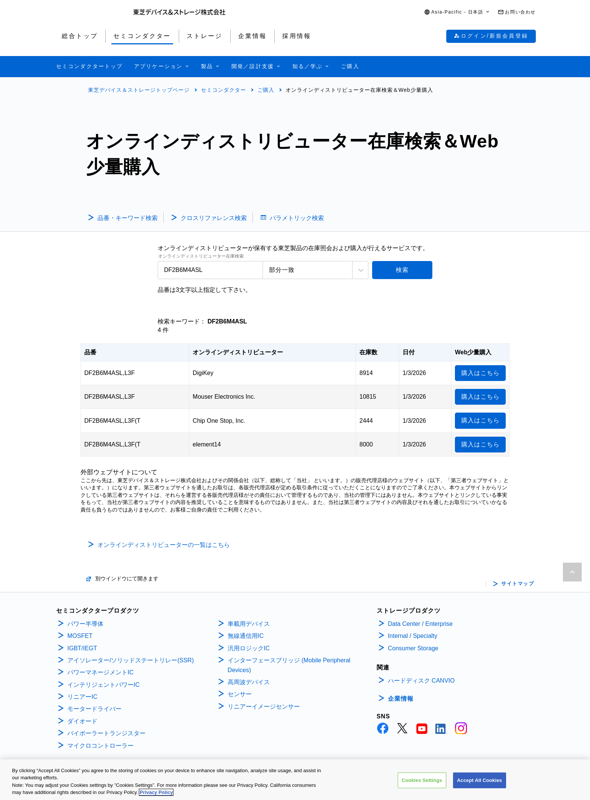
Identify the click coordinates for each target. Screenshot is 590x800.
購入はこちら (480, 373)
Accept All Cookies (479, 781)
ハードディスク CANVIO (421, 680)
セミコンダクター (223, 90)
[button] (457, 12)
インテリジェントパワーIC (103, 685)
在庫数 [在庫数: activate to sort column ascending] (368, 352)
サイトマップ (517, 583)
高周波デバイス (249, 682)
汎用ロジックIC (249, 648)
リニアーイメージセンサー (264, 706)
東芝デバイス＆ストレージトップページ (139, 90)
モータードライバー (94, 709)
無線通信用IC (246, 636)
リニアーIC (82, 697)
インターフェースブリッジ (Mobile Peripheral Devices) (289, 665)
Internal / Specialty (413, 636)
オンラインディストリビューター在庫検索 (201, 256)
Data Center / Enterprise (420, 624)
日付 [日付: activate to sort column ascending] (409, 352)
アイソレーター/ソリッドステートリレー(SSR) (130, 660)
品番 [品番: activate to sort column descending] (90, 352)
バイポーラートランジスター (106, 733)
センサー (240, 694)
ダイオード (82, 721)
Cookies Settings (422, 781)
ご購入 (265, 90)
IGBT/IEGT (82, 648)
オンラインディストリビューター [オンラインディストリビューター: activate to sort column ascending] (238, 352)
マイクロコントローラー (100, 745)
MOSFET (80, 636)
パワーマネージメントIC (100, 672)
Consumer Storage (413, 648)
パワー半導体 (85, 624)
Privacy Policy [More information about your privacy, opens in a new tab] (156, 794)
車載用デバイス (249, 624)
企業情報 (401, 698)
